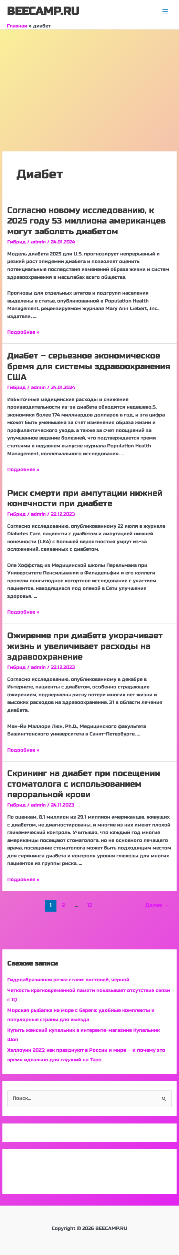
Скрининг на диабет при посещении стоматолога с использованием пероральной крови (83, 784)
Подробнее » (23, 332)
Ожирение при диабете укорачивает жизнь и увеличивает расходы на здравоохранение (85, 646)
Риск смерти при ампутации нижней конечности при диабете (84, 498)
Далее (157, 905)
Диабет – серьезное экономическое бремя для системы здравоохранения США (88, 366)
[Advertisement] (89, 81)
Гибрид (16, 242)
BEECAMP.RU (43, 11)
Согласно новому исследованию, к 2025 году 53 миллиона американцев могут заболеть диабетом (86, 221)
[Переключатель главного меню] (165, 11)
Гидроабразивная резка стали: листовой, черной (68, 980)
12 (89, 905)
